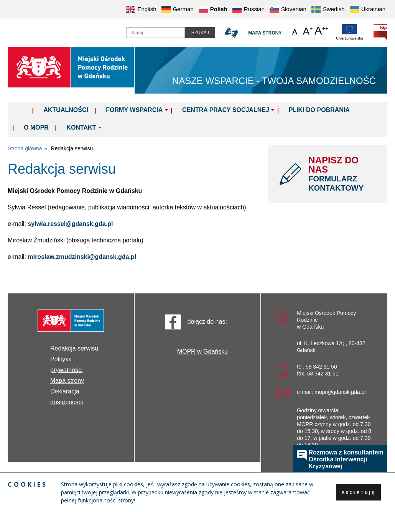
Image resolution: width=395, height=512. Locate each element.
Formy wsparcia (134, 110)
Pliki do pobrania (319, 110)
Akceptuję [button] (357, 492)
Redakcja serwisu (74, 348)
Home (22, 109)
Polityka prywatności (66, 364)
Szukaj (196, 32)
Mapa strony (262, 33)
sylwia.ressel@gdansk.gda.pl (70, 224)
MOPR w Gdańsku (202, 351)
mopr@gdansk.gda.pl (339, 392)
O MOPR (36, 127)
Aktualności (65, 110)
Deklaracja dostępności (66, 396)
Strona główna (25, 148)
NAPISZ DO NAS (342, 174)
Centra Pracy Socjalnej (225, 110)
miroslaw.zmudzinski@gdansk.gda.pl (82, 257)
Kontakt (81, 127)
